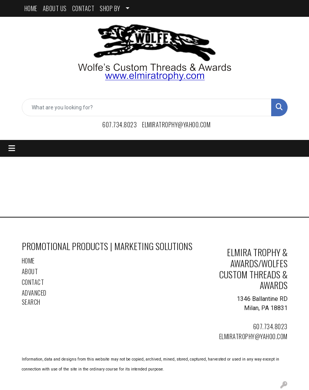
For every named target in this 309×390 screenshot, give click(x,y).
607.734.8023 (119, 124)
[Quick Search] (147, 107)
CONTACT (83, 8)
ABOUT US (55, 8)
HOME (30, 8)
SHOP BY (110, 8)
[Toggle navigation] (12, 148)
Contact (33, 282)
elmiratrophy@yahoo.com (176, 124)
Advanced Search (34, 297)
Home (28, 260)
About (30, 271)
